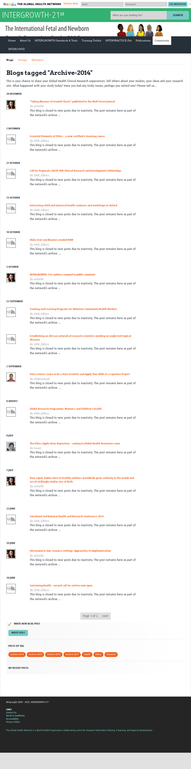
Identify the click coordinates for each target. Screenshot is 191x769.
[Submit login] (177, 4)
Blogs (9, 59)
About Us (25, 40)
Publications (143, 40)
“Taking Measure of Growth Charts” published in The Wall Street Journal (72, 101)
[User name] (102, 4)
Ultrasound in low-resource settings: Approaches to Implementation (70, 551)
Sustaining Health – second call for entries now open (61, 585)
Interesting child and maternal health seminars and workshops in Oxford (73, 205)
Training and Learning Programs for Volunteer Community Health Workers (73, 309)
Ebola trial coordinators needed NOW (51, 240)
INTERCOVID (16, 49)
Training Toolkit (91, 40)
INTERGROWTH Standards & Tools (56, 40)
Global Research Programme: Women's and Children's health (66, 409)
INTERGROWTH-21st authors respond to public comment (62, 274)
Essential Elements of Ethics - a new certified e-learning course (67, 136)
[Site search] (139, 15)
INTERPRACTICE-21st (118, 40)
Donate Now (70, 3)
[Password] (145, 4)
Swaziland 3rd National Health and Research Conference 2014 (66, 516)
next (105, 616)
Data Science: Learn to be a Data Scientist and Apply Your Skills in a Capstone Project (80, 374)
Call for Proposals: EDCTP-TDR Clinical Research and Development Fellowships (75, 171)
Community (162, 40)
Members (37, 59)
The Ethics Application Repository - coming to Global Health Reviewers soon (75, 443)
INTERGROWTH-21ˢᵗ (33, 15)
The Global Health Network (32, 4)
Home (12, 40)
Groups (22, 59)
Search (178, 15)
